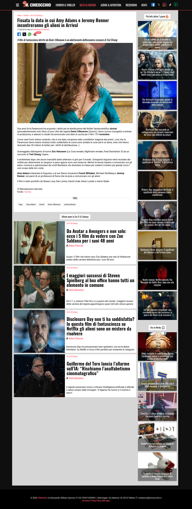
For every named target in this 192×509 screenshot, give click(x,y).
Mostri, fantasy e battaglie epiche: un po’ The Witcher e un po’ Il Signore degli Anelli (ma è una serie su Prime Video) (157, 72)
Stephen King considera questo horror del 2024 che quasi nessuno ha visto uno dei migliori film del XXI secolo (157, 222)
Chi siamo (85, 500)
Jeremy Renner (69, 205)
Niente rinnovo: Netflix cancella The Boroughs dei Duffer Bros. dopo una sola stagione (157, 282)
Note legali (106, 500)
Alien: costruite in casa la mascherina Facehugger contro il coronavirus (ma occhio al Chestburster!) (157, 356)
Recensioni (131, 5)
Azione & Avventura (111, 5)
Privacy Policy (96, 500)
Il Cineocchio (42, 497)
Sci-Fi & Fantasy (88, 5)
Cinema (26, 15)
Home (19, 15)
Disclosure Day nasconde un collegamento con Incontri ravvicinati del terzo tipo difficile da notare (157, 132)
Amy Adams (31, 205)
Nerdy (157, 350)
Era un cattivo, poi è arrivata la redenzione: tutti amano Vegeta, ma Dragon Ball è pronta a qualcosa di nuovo (157, 43)
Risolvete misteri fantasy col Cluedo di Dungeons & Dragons (157, 445)
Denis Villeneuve (54, 205)
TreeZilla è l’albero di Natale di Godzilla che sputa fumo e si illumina (157, 415)
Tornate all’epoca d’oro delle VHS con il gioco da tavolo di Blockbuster (157, 385)
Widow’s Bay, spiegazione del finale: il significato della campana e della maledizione (157, 192)
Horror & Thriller (65, 5)
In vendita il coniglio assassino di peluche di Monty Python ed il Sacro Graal (157, 476)
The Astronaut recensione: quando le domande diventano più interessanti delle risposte (157, 102)
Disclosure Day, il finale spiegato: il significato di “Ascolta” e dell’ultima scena (157, 162)
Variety (27, 191)
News (144, 5)
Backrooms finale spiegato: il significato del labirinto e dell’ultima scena (157, 251)
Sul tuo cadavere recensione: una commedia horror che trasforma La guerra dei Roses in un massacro (157, 312)
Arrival (41, 205)
